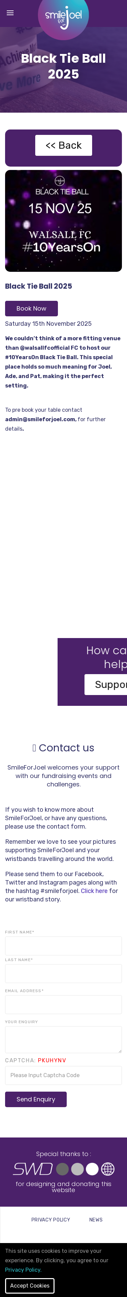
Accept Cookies (29, 1285)
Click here (94, 891)
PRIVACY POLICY (50, 1220)
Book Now (31, 308)
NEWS (96, 1220)
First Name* (19, 932)
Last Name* (19, 959)
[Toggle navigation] (10, 13)
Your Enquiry (21, 1021)
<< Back (64, 145)
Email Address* (24, 990)
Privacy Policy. (23, 1270)
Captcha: (35, 1060)
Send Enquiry (36, 1099)
